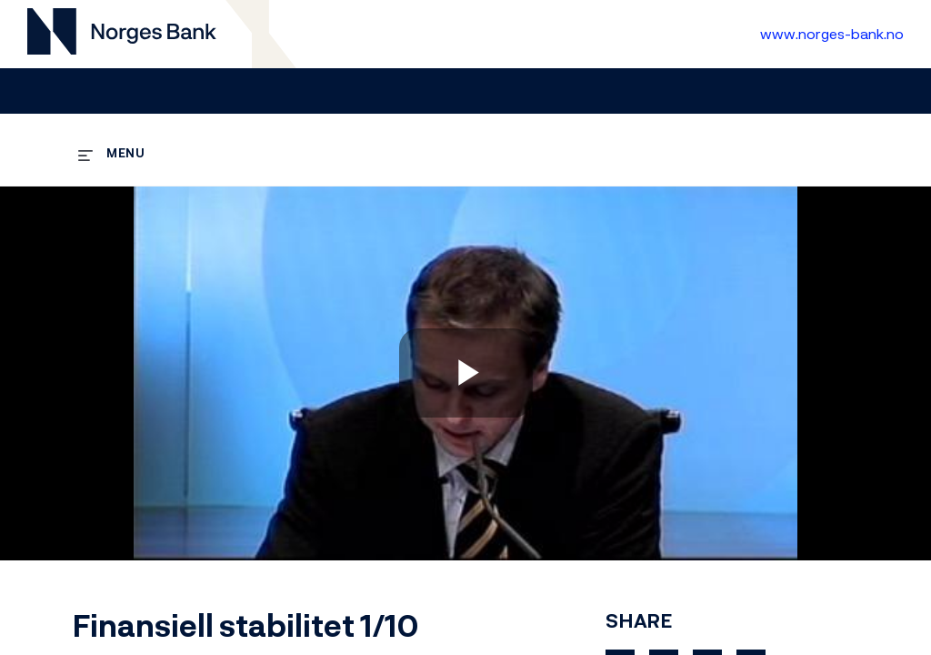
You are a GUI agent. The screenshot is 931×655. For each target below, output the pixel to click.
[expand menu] (111, 152)
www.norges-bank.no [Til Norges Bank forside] (832, 34)
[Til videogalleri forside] (121, 34)
